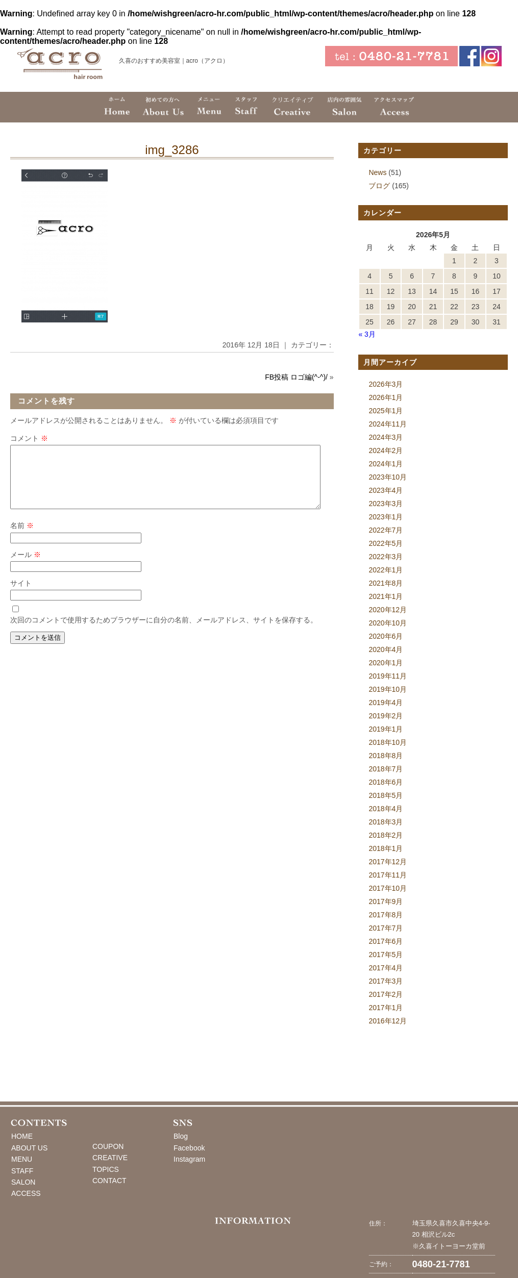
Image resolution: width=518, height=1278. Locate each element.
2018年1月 (385, 848)
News (377, 172)
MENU (21, 1159)
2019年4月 (385, 702)
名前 (22, 538)
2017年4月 (385, 968)
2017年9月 (385, 901)
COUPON (108, 1146)
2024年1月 (385, 464)
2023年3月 (385, 503)
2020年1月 (385, 663)
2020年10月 (387, 623)
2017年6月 (385, 941)
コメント (29, 438)
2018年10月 (387, 742)
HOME (22, 1136)
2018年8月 (385, 755)
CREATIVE (110, 1158)
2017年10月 (387, 888)
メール (25, 567)
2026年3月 (385, 384)
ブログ (379, 186)
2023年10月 (387, 477)
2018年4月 (385, 809)
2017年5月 (385, 954)
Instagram (189, 1159)
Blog (181, 1136)
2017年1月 (385, 1008)
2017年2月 (385, 994)
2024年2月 (385, 450)
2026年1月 (385, 397)
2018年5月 (385, 795)
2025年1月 (385, 411)
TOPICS (105, 1169)
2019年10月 (387, 689)
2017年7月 (385, 928)
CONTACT (109, 1180)
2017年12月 (387, 862)
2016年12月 (387, 1021)
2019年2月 (385, 716)
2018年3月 (385, 822)
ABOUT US (29, 1148)
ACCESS (26, 1193)
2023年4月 (385, 490)
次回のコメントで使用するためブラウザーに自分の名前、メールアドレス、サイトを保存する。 (163, 632)
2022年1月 (385, 570)
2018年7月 (385, 769)
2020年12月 (387, 610)
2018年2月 (385, 835)
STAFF (22, 1171)
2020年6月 (385, 636)
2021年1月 (385, 596)
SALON (23, 1182)
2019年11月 (387, 676)
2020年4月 (385, 649)
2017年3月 (385, 981)
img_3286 (172, 150)
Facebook (189, 1148)
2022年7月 (385, 530)
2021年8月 (385, 583)
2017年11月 (387, 875)
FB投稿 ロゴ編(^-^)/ (296, 377)
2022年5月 (385, 543)
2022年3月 (385, 557)
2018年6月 (385, 782)
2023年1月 (385, 517)
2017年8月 (385, 915)
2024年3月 (385, 437)
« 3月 (366, 334)
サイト (21, 595)
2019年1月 (385, 729)
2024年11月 (387, 424)
